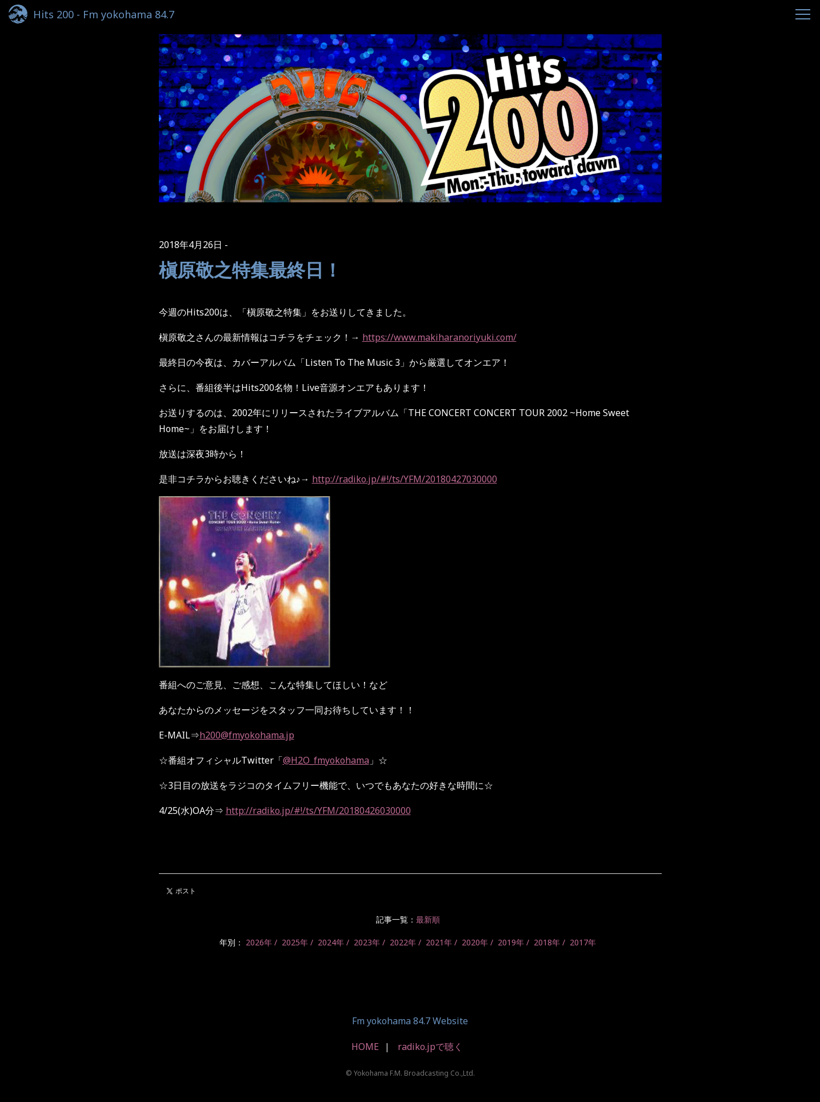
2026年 (259, 942)
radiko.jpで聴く (430, 1046)
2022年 (403, 942)
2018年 (547, 942)
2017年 (583, 942)
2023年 (367, 942)
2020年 (475, 942)
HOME (365, 1046)
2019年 (511, 942)
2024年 (331, 942)
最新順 (428, 919)
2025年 (295, 942)
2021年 (439, 942)
